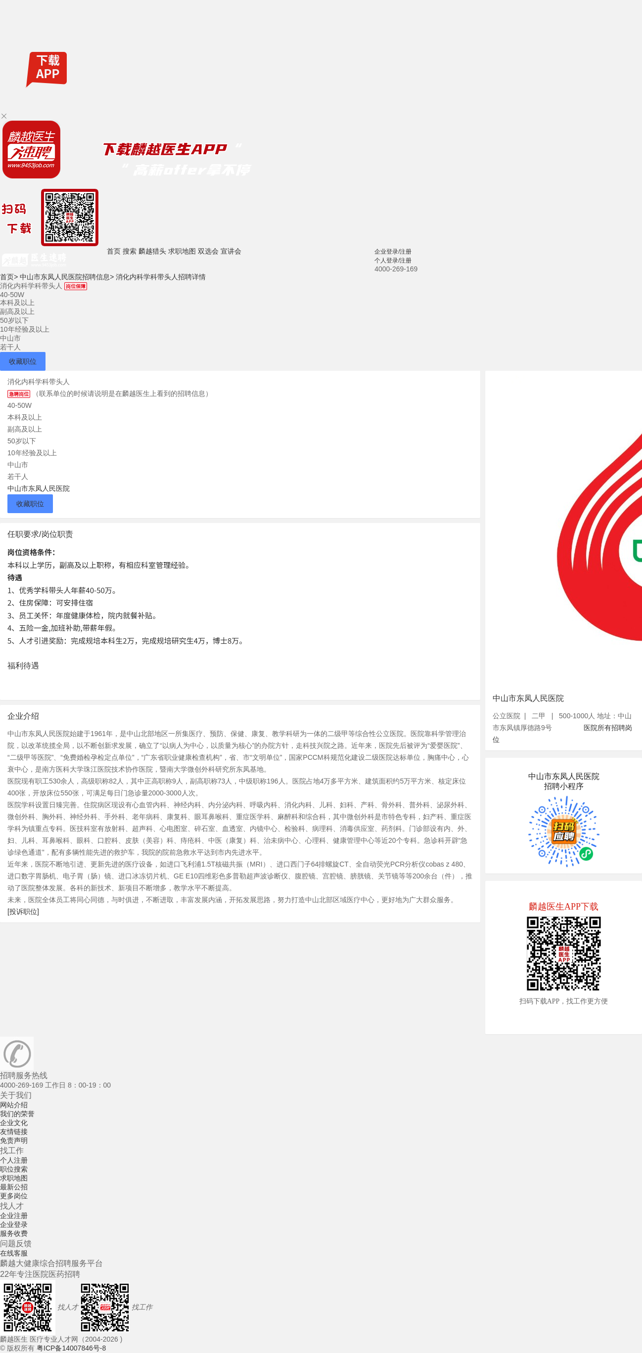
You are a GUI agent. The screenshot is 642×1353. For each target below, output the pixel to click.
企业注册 (14, 1216)
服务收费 (14, 1233)
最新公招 (14, 1187)
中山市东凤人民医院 (38, 488)
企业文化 (14, 1123)
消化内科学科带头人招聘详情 (161, 277)
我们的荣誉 (17, 1114)
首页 (114, 251)
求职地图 (182, 251)
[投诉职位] (23, 912)
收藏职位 (23, 361)
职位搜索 (14, 1169)
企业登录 (14, 1224)
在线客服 (14, 1253)
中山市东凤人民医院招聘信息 (67, 277)
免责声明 (14, 1140)
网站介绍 (14, 1105)
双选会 (208, 251)
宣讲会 (231, 251)
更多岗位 (14, 1196)
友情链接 (14, 1131)
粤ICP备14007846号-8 (71, 1348)
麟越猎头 (152, 251)
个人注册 (14, 1160)
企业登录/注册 (393, 251)
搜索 (130, 251)
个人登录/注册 (393, 260)
